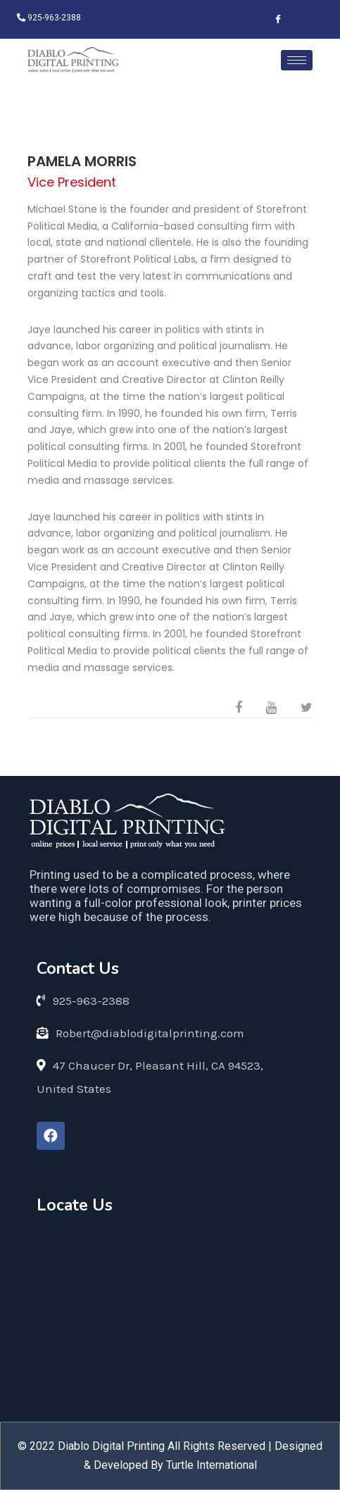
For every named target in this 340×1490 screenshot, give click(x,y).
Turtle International (211, 1465)
